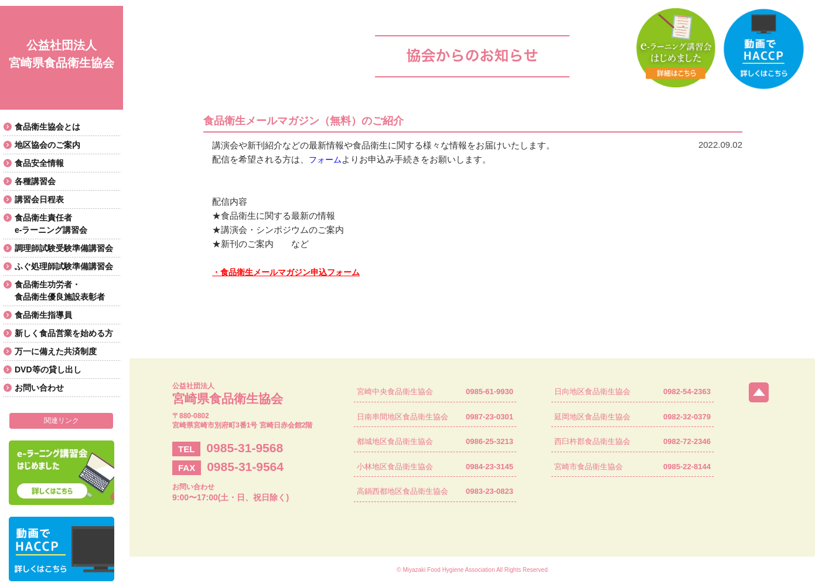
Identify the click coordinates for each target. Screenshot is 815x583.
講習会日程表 (39, 199)
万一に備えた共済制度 (56, 351)
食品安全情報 (39, 163)
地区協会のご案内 (47, 145)
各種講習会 (35, 181)
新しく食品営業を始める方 (64, 333)
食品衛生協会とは (47, 126)
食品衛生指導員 (43, 315)
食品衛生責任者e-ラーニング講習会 (51, 224)
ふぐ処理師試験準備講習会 (64, 266)
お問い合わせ (39, 387)
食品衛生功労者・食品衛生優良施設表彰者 (60, 290)
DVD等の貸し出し (48, 369)
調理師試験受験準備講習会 (64, 248)
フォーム (325, 159)
